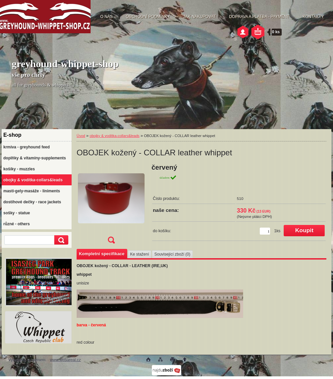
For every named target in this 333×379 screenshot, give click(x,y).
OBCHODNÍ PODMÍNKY (148, 16)
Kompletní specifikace (102, 253)
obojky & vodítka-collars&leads (115, 136)
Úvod (81, 136)
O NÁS (106, 16)
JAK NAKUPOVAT (199, 16)
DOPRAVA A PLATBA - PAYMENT (259, 16)
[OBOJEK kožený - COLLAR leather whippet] (111, 206)
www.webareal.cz (65, 360)
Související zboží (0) (172, 254)
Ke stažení (139, 254)
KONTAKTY (313, 16)
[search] (60, 240)
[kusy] (265, 231)
